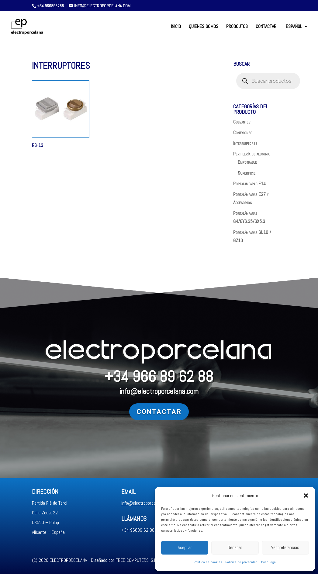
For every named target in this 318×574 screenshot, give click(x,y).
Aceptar (185, 547)
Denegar (235, 547)
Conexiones (242, 132)
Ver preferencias (285, 547)
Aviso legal (269, 562)
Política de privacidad (241, 562)
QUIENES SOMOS (203, 27)
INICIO (176, 27)
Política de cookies (208, 562)
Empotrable (247, 162)
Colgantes (241, 122)
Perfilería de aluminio (251, 154)
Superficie (246, 173)
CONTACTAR (266, 27)
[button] (306, 495)
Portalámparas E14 (249, 183)
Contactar (61, 412)
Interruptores (245, 143)
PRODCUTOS (237, 27)
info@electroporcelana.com (148, 391)
